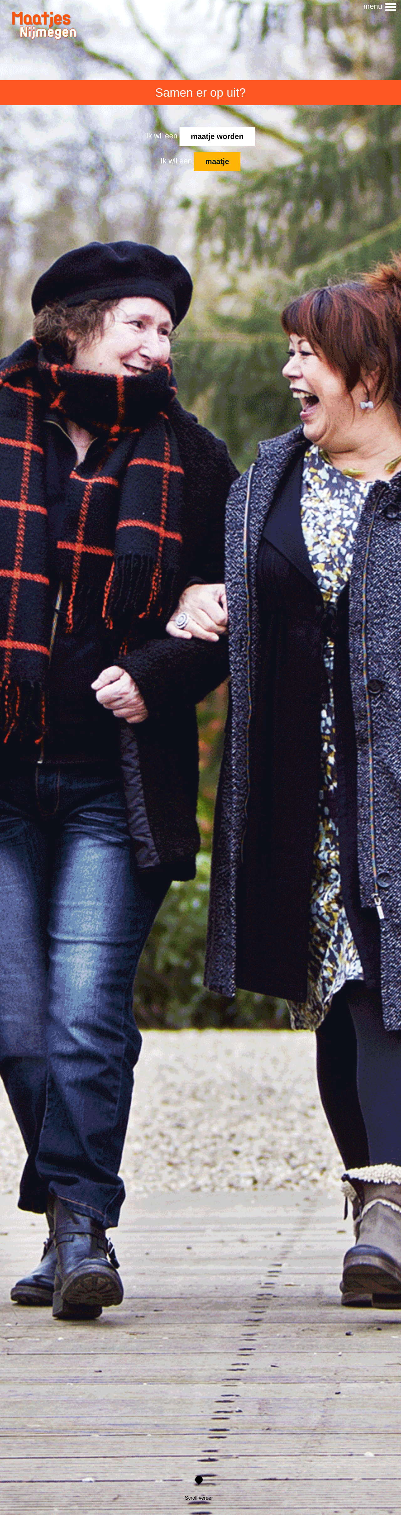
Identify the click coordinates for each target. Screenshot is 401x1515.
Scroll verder (199, 1489)
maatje (217, 161)
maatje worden (217, 136)
